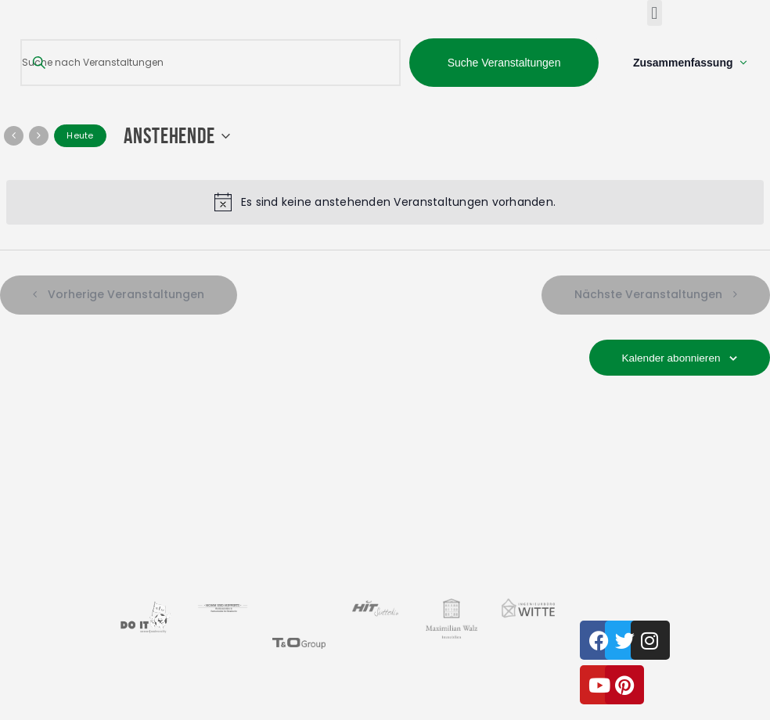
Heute (80, 136)
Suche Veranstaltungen (503, 62)
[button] (654, 13)
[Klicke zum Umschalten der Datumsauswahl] (181, 137)
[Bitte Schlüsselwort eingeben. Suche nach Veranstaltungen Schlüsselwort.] (210, 63)
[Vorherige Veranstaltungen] (13, 136)
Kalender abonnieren (669, 358)
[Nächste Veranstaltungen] (39, 136)
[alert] (385, 203)
